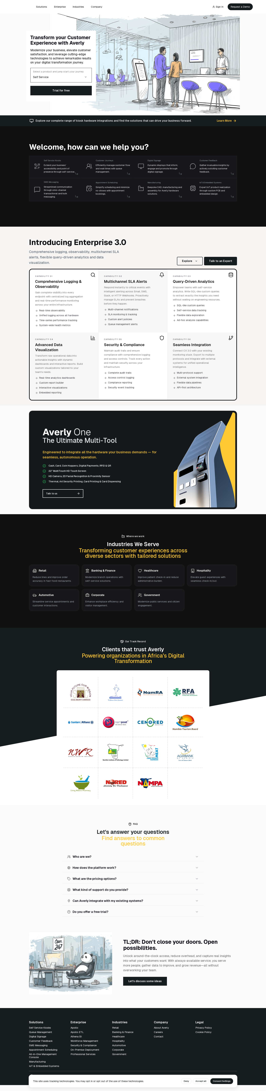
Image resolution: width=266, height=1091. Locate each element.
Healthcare (118, 1042)
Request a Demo (240, 6)
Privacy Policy (203, 1033)
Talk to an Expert (220, 267)
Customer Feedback (41, 1046)
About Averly (161, 1033)
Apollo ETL (77, 1038)
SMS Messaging (38, 1051)
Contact (158, 1042)
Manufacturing (37, 1067)
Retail (115, 1033)
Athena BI (76, 1042)
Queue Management (40, 1038)
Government (119, 1060)
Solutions (43, 6)
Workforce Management (84, 1046)
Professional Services (83, 1060)
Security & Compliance (84, 1051)
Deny (186, 1081)
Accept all (200, 1081)
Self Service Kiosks (40, 1033)
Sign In (217, 6)
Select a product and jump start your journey (58, 71)
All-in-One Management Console (43, 1062)
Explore (190, 267)
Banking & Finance (122, 1038)
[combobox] (61, 77)
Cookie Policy (203, 1038)
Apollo (74, 1033)
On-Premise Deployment (85, 1055)
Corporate (118, 1055)
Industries (80, 6)
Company (98, 6)
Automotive (119, 1051)
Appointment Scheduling (43, 1055)
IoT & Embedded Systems (44, 1071)
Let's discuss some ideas (145, 987)
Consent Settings (222, 1081)
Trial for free (61, 90)
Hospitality (118, 1046)
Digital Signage (37, 1042)
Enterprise (61, 6)
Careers (158, 1038)
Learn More (226, 120)
